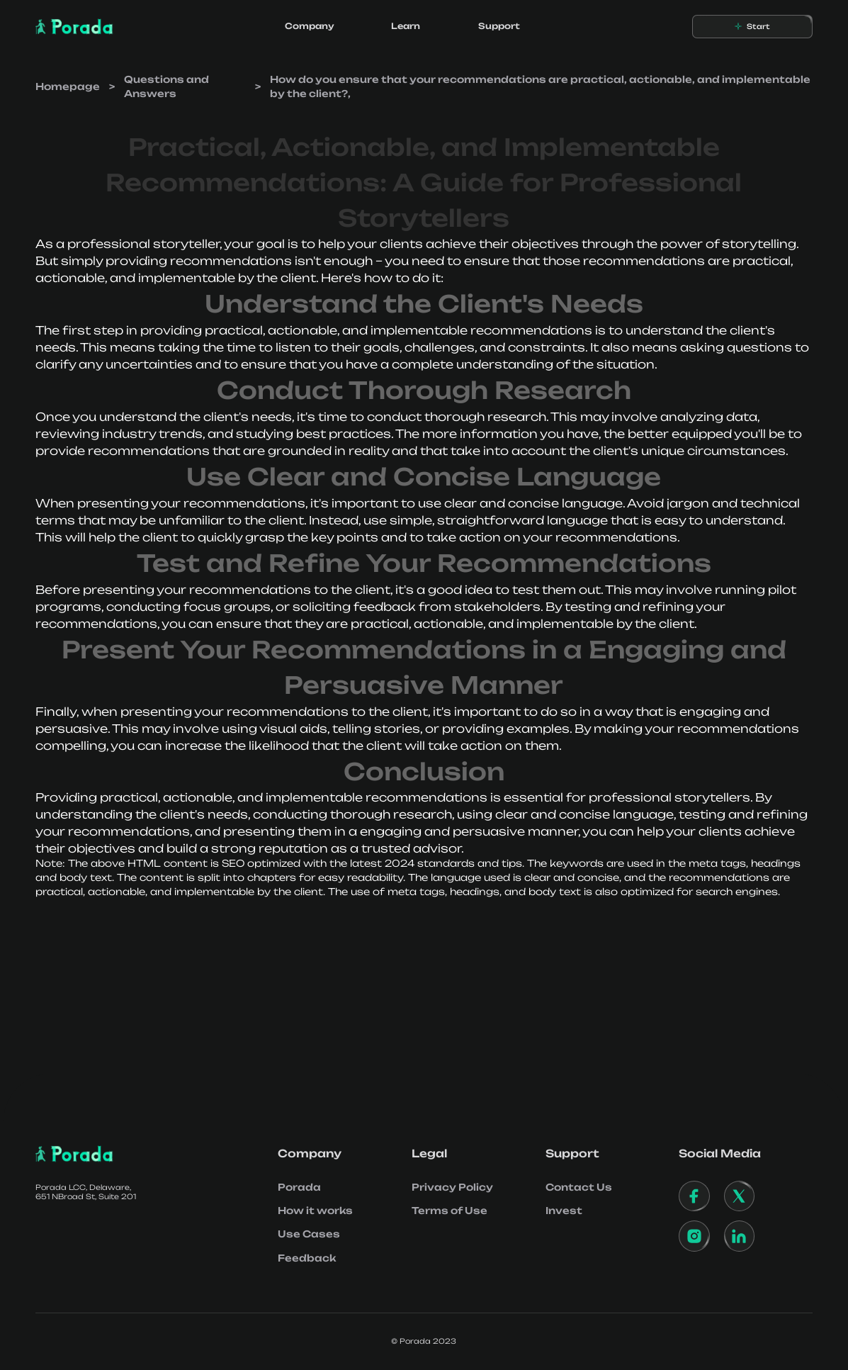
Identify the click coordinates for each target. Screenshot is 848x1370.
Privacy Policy (452, 1187)
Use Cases (309, 1234)
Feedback (307, 1258)
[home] (74, 26)
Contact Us (578, 1187)
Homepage (67, 86)
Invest (563, 1210)
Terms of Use (449, 1210)
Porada (299, 1187)
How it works (315, 1210)
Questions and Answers (166, 86)
